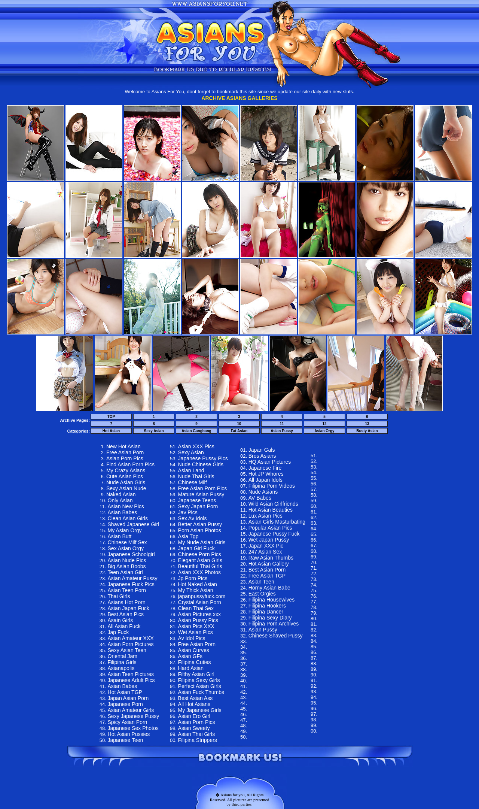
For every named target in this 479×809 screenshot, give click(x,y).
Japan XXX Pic (265, 546)
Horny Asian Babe (269, 588)
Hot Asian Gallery (268, 564)
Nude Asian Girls (125, 482)
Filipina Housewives (271, 600)
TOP (111, 417)
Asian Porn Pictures (131, 644)
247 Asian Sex (265, 552)
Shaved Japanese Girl (133, 524)
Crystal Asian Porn (199, 602)
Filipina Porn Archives (273, 624)
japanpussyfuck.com (202, 596)
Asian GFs (190, 656)
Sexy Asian (154, 431)
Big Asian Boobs (127, 566)
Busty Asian (367, 431)
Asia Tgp (188, 536)
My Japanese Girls (200, 710)
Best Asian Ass (195, 698)
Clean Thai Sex (196, 608)
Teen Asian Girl (125, 572)
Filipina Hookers (267, 606)
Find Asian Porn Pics (130, 464)
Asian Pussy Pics (198, 620)
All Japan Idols (265, 480)
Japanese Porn (125, 704)
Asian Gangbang (196, 431)
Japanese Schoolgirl (131, 554)
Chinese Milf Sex (127, 542)
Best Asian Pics (126, 614)
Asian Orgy (324, 431)
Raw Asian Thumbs (270, 558)
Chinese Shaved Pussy (275, 636)
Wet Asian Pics (195, 632)
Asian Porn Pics (124, 458)
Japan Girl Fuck (196, 548)
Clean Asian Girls (128, 518)
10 (239, 424)
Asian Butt (120, 536)
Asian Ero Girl (194, 716)
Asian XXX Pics (196, 446)
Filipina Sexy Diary (270, 618)
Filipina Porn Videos (271, 486)
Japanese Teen (125, 740)
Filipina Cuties (194, 662)
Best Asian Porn (267, 570)
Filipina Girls (122, 662)
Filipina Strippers (197, 740)
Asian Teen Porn (127, 590)
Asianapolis (121, 668)
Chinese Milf (192, 482)
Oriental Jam (122, 656)
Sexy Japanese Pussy (133, 716)
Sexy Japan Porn (198, 506)
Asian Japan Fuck (128, 608)
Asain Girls (120, 620)
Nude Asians (263, 492)
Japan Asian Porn (128, 698)
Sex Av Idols (192, 518)
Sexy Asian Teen (127, 650)
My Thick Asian (195, 590)
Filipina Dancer (265, 612)
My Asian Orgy (125, 530)
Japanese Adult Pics (131, 680)
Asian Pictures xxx (199, 614)
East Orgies (262, 594)
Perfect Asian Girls (199, 686)
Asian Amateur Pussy (133, 578)
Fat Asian (239, 431)
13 (367, 424)
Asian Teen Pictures (131, 674)
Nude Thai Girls (196, 476)
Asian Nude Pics (127, 560)
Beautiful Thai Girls (200, 566)
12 (324, 424)
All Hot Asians (194, 704)
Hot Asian (111, 431)
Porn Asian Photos (199, 530)
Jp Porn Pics (193, 578)
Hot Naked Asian (197, 584)
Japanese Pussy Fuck (274, 534)
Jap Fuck (118, 632)
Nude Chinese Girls (200, 464)
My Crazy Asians (125, 470)
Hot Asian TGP (125, 692)
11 (282, 424)
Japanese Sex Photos (133, 728)
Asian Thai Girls (196, 734)
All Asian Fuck (124, 626)
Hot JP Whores (266, 474)
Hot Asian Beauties (270, 510)
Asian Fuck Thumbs (201, 692)
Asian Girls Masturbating (277, 522)
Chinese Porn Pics (199, 554)
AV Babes (259, 498)
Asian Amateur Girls (131, 710)
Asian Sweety (194, 728)
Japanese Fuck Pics (131, 584)
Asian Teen (261, 582)
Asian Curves (193, 650)
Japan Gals (261, 450)
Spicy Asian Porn (127, 722)
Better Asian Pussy (200, 524)
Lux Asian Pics (265, 516)
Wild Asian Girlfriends (273, 504)
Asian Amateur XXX (131, 638)
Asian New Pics (126, 506)
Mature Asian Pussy (201, 494)
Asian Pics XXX (196, 626)
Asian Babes (122, 512)
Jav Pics (188, 512)
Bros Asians (262, 456)
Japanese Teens (197, 500)
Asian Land (191, 470)
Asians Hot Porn (127, 602)
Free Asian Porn (125, 452)
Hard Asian (191, 668)
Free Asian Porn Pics (202, 488)
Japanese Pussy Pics (203, 458)
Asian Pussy (282, 431)
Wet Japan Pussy (268, 540)
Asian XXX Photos (199, 572)
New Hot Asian (123, 446)
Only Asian (120, 500)
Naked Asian (121, 494)
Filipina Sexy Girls (199, 680)
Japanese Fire (265, 468)
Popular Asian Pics (270, 528)
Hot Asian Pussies (129, 734)
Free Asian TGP (267, 576)
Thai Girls (119, 596)
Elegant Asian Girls (200, 560)
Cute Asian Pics (124, 476)
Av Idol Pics (191, 638)
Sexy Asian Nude (126, 488)
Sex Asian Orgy (126, 548)
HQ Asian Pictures (269, 462)
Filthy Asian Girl (196, 674)
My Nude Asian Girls (202, 542)
